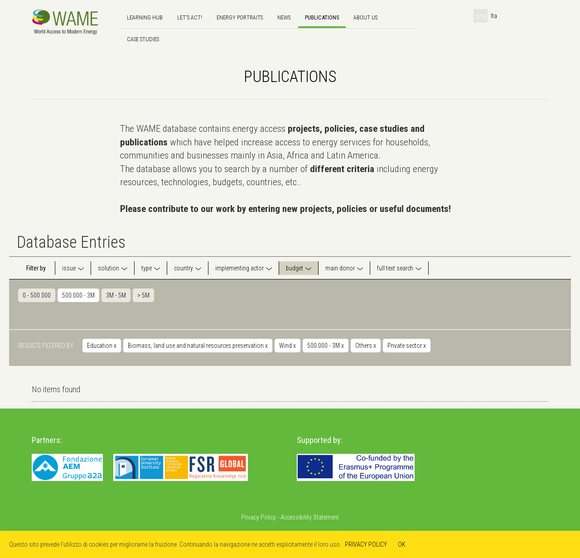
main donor (340, 268)
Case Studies (143, 39)
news (283, 17)
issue (69, 268)
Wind (287, 345)
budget (294, 268)
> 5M (143, 295)
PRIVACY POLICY (366, 544)
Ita (494, 15)
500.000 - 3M (78, 295)
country (183, 268)
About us (365, 17)
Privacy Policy (258, 517)
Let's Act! (189, 17)
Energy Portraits (240, 17)
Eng (480, 15)
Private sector (406, 345)
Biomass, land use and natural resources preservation (198, 345)
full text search (395, 268)
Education (101, 345)
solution (108, 268)
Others (365, 345)
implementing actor (239, 268)
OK (402, 544)
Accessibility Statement (309, 517)
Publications (322, 17)
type (146, 268)
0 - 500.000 (37, 295)
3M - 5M (116, 295)
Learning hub (145, 17)
